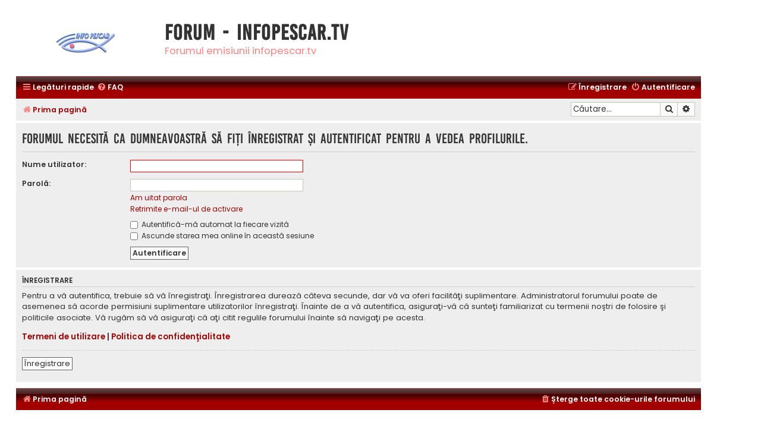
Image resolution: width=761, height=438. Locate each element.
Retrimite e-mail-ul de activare (186, 208)
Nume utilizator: (54, 164)
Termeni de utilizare (63, 337)
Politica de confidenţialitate (170, 337)
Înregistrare (47, 363)
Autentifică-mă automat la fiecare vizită (209, 224)
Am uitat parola (158, 197)
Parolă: (36, 183)
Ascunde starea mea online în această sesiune (222, 236)
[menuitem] (110, 88)
